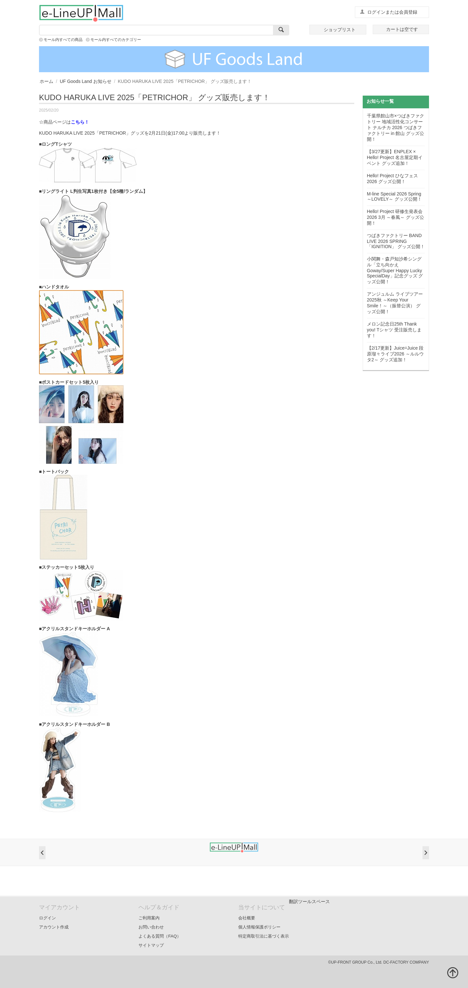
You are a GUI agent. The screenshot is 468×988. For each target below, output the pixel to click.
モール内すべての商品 (63, 39)
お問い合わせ (151, 927)
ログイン (47, 917)
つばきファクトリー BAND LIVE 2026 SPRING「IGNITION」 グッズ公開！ (396, 241)
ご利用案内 (149, 917)
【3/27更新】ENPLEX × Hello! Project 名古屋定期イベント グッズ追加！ (394, 157)
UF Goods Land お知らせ (85, 81)
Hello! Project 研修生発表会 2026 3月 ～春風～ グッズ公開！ (395, 217)
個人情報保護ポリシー (259, 927)
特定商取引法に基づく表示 (263, 936)
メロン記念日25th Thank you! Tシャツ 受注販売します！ (394, 329)
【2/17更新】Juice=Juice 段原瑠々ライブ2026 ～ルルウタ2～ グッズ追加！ (395, 353)
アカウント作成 (54, 927)
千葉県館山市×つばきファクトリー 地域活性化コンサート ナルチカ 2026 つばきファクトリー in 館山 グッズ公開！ (395, 127)
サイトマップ (151, 945)
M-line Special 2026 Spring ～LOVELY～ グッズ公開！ (394, 196)
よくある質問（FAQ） (159, 936)
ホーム (46, 81)
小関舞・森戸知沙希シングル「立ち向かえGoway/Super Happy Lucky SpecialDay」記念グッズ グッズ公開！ (395, 270)
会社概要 (246, 917)
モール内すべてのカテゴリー (115, 39)
